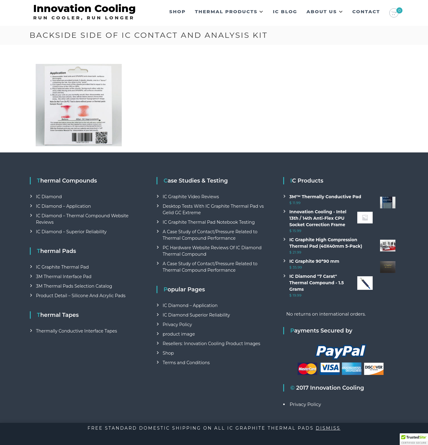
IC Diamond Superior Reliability (196, 315)
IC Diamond (49, 196)
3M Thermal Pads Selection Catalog (74, 286)
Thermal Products (226, 11)
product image (179, 334)
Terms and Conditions (186, 362)
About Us (322, 11)
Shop (177, 11)
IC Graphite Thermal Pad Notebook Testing (209, 222)
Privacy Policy (177, 324)
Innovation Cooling (84, 8)
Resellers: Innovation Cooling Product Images (211, 343)
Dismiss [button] (328, 428)
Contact (366, 11)
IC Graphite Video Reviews (191, 196)
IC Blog (285, 11)
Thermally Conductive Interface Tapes (76, 331)
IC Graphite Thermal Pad (62, 267)
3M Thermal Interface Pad (63, 276)
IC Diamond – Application (63, 206)
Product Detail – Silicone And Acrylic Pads (80, 295)
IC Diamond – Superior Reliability (71, 231)
